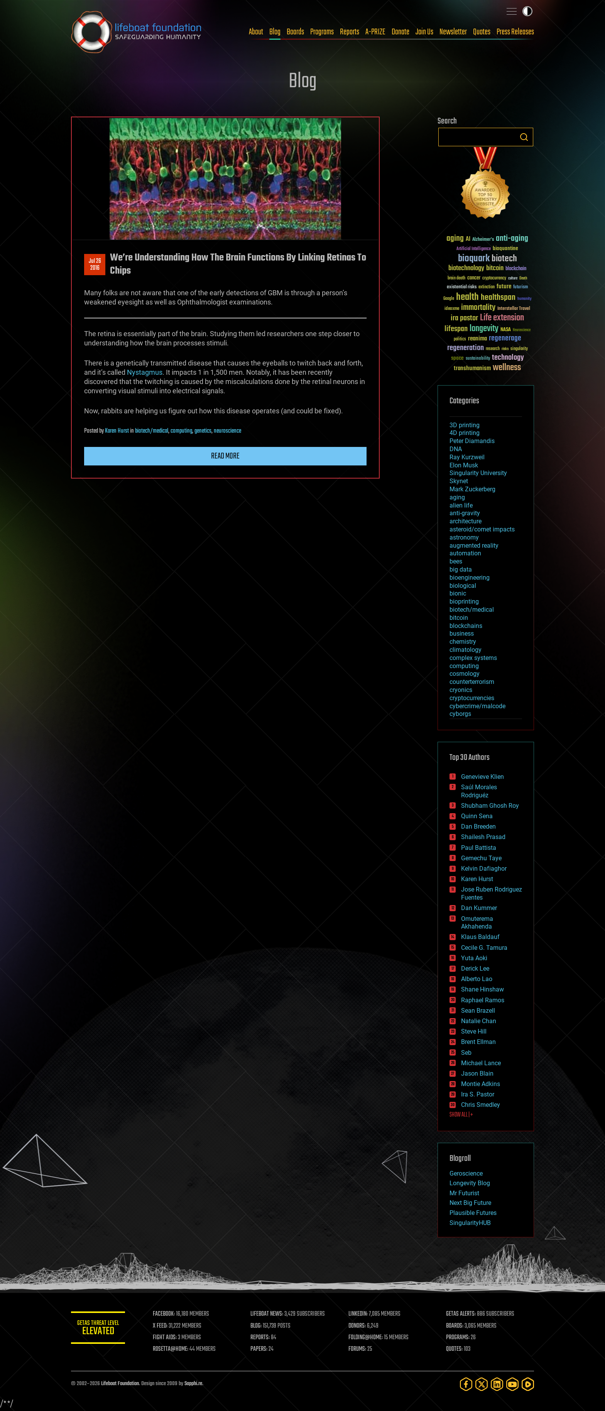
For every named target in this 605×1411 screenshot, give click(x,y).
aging (457, 497)
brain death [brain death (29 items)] (456, 278)
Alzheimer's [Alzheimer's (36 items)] (483, 240)
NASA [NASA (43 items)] (505, 330)
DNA (456, 449)
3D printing (465, 425)
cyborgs (460, 713)
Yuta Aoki (474, 958)
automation (465, 553)
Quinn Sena (477, 816)
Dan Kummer (479, 908)
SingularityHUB (470, 1223)
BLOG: (256, 1326)
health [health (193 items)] (467, 297)
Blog (275, 32)
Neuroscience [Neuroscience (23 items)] (522, 330)
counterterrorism (472, 681)
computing (181, 431)
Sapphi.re (193, 1383)
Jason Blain (477, 1073)
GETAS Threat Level (98, 1329)
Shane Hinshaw (482, 989)
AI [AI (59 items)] (468, 239)
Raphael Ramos (482, 1000)
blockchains (466, 625)
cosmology (465, 673)
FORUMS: (357, 1349)
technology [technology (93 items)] (508, 358)
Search (524, 137)
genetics (202, 431)
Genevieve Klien (482, 776)
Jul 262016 (95, 265)
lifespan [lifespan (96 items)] (456, 329)
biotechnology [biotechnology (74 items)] (466, 268)
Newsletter (453, 32)
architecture (466, 521)
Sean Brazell (478, 1010)
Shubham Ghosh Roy (490, 805)
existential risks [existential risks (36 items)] (462, 287)
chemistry (463, 641)
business (462, 633)
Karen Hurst (117, 431)
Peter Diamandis (472, 441)
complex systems (473, 658)
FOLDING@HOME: (365, 1338)
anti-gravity (465, 513)
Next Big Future (470, 1202)
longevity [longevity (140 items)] (484, 329)
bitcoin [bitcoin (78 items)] (495, 268)
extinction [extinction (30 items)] (486, 287)
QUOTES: (454, 1349)
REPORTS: (260, 1338)
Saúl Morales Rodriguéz (479, 791)
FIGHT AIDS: (165, 1338)
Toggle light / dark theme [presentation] (527, 11)
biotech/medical (151, 431)
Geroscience (466, 1173)
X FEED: (160, 1326)
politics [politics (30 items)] (460, 339)
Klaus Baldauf (480, 937)
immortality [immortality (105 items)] (478, 307)
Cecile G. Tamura (484, 947)
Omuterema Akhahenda (477, 923)
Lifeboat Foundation (120, 1383)
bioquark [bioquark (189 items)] (474, 258)
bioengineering (470, 577)
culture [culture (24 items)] (512, 278)
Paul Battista (478, 847)
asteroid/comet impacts (482, 529)
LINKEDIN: (358, 1314)
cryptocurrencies (472, 698)
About (256, 32)
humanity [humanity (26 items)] (524, 299)
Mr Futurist (464, 1193)
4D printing (465, 432)
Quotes (481, 32)
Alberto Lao (476, 979)
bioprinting (464, 601)
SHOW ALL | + (461, 1115)
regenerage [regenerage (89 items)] (505, 338)
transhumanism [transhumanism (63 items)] (472, 368)
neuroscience (227, 431)
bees (456, 561)
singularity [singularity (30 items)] (519, 349)
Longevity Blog (470, 1183)
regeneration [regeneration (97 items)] (465, 347)
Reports (349, 32)
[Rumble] (528, 1384)
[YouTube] (512, 1384)
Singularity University (478, 473)
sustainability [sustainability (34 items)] (478, 359)
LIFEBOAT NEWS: (266, 1314)
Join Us (424, 32)
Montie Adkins (480, 1084)
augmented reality (474, 545)
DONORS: (357, 1326)
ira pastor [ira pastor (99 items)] (464, 318)
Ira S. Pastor (477, 1094)
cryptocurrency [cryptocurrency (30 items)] (494, 278)
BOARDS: (454, 1326)
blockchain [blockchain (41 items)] (515, 269)
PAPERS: (258, 1349)
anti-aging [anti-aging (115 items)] (512, 239)
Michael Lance (481, 1063)
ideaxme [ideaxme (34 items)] (451, 309)
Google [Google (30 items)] (448, 298)
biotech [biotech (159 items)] (504, 259)
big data (461, 569)
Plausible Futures (473, 1212)
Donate (400, 32)
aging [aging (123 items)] (455, 239)
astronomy (464, 537)
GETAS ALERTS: (461, 1314)
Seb (466, 1052)
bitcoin (459, 617)
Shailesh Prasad (483, 837)
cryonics (461, 690)
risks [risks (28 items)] (505, 349)
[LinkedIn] (497, 1384)
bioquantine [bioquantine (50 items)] (505, 248)
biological (463, 585)
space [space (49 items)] (457, 358)
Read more (225, 456)
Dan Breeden (478, 826)
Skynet (459, 481)
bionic (458, 593)
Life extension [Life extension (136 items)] (502, 318)
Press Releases (515, 32)
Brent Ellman (478, 1042)
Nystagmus (144, 372)
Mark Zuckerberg (472, 489)
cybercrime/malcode (477, 706)
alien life (461, 505)
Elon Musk (464, 465)
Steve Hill (474, 1031)
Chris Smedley (480, 1104)
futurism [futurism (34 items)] (520, 287)
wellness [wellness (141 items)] (507, 368)
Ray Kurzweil (467, 457)
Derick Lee (475, 968)
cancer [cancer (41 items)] (473, 278)
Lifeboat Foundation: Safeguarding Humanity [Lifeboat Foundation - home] (136, 32)
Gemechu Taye (481, 858)
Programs (322, 32)
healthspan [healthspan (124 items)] (498, 298)
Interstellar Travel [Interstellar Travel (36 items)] (513, 309)
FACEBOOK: (164, 1314)
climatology (466, 649)
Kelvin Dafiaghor (484, 868)
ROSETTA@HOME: (170, 1349)
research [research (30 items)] (493, 349)
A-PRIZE (375, 32)
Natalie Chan (478, 1021)
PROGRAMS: (458, 1338)
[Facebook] (466, 1384)
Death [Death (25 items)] (523, 278)
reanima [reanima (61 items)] (477, 338)
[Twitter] (481, 1384)
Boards (295, 32)
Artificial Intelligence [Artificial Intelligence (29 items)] (473, 249)
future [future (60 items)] (504, 286)
